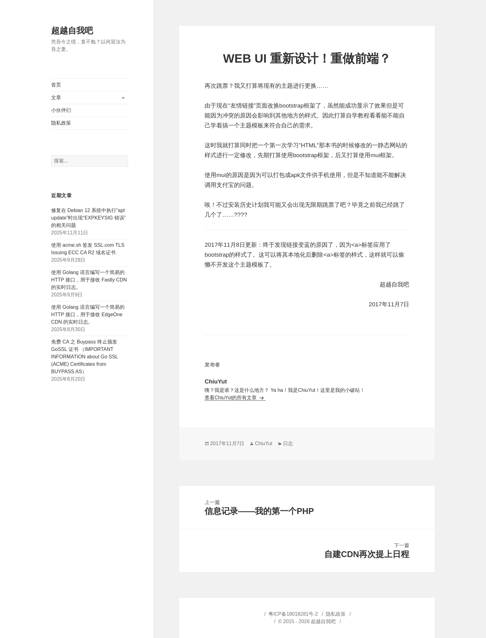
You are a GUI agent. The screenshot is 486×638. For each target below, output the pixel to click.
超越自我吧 (72, 30)
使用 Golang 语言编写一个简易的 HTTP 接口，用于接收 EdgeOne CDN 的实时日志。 (87, 314)
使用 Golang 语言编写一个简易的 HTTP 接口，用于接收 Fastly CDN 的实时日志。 (89, 280)
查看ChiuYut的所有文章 (231, 397)
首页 (56, 84)
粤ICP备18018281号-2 (293, 614)
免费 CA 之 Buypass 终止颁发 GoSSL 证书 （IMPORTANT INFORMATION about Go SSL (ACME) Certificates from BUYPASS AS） (84, 356)
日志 (288, 443)
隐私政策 (61, 123)
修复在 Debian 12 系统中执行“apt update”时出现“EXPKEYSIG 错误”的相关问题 (88, 218)
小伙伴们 (61, 110)
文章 (56, 97)
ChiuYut (263, 443)
